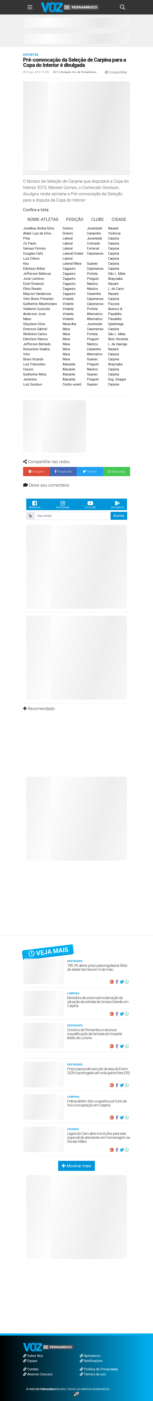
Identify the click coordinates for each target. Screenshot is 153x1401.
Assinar (118, 516)
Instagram (62, 504)
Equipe (30, 1361)
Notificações (91, 1361)
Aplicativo (117, 504)
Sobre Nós (33, 1356)
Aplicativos (90, 1356)
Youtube (90, 504)
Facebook (35, 504)
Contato (31, 1369)
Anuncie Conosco (38, 1374)
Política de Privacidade (99, 1369)
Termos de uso (93, 1374)
